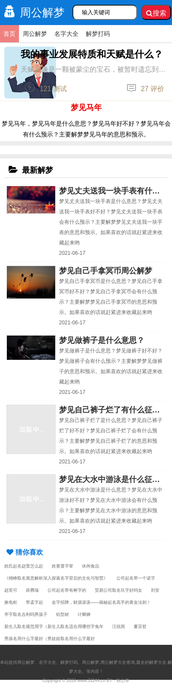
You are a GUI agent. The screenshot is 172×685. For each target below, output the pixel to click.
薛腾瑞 (32, 590)
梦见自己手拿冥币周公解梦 (105, 270)
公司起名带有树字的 (66, 590)
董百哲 (140, 626)
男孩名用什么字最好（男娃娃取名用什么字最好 (49, 638)
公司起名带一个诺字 (135, 578)
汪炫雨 (118, 626)
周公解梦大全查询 (117, 662)
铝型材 (62, 614)
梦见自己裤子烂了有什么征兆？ (113, 410)
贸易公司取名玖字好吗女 (118, 590)
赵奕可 (10, 590)
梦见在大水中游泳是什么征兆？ (113, 479)
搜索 (156, 13)
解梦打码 (98, 33)
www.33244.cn (91, 680)
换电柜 (10, 602)
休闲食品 (90, 566)
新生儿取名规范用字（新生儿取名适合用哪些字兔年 (53, 626)
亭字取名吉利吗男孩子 (25, 614)
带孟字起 (34, 602)
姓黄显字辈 (62, 566)
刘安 (155, 590)
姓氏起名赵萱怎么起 (23, 566)
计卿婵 (84, 614)
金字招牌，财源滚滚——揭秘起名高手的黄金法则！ (101, 602)
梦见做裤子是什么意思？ (101, 340)
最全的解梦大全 (151, 662)
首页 (9, 33)
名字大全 (66, 33)
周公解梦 (32, 12)
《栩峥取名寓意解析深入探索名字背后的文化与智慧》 (56, 578)
